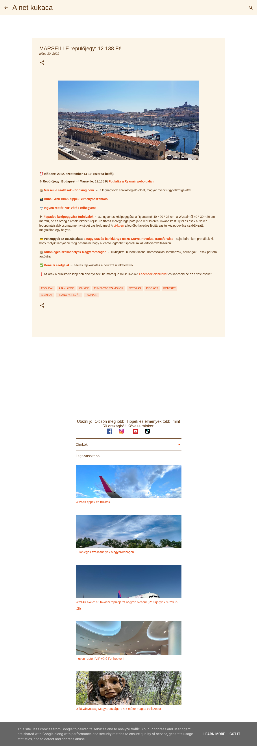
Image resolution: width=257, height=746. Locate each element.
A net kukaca (32, 7)
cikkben (118, 225)
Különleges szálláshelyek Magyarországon (75, 252)
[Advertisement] (129, 375)
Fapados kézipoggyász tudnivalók (68, 216)
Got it (234, 734)
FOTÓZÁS (134, 288)
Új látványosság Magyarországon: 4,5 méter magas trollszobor (118, 708)
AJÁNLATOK (66, 288)
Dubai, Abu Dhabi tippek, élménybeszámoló (76, 199)
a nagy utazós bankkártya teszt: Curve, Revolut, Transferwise (128, 239)
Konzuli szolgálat (56, 265)
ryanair (91, 295)
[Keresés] (250, 7)
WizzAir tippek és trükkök (93, 502)
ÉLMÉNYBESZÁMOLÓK (108, 288)
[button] (42, 63)
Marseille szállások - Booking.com (69, 190)
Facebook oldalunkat (153, 274)
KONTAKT (169, 288)
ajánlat (47, 295)
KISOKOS (152, 288)
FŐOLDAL (47, 288)
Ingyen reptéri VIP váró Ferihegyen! (70, 208)
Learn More (214, 734)
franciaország (69, 295)
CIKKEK (84, 288)
